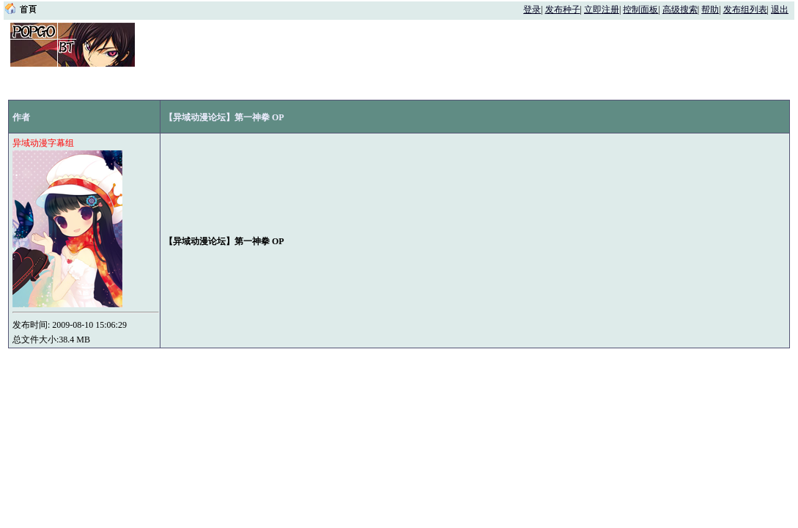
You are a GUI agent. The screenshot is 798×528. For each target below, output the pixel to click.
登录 (532, 9)
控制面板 (640, 9)
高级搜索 (680, 9)
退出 (779, 9)
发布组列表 (745, 9)
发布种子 (562, 9)
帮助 (710, 9)
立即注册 (601, 9)
